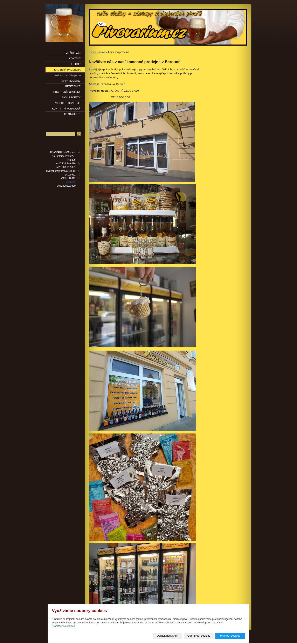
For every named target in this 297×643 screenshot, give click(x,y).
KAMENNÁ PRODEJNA (67, 69)
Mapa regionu (71, 80)
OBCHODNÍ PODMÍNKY (67, 92)
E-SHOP (76, 64)
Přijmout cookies (230, 635)
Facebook (70, 182)
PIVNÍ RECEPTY (71, 97)
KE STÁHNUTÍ (72, 114)
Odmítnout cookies (198, 635)
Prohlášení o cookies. (64, 626)
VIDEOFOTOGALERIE (68, 103)
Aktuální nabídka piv (66, 75)
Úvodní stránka (97, 52)
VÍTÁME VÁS (73, 53)
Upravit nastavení (167, 635)
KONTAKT (75, 58)
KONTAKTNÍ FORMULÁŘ (66, 108)
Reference (73, 86)
